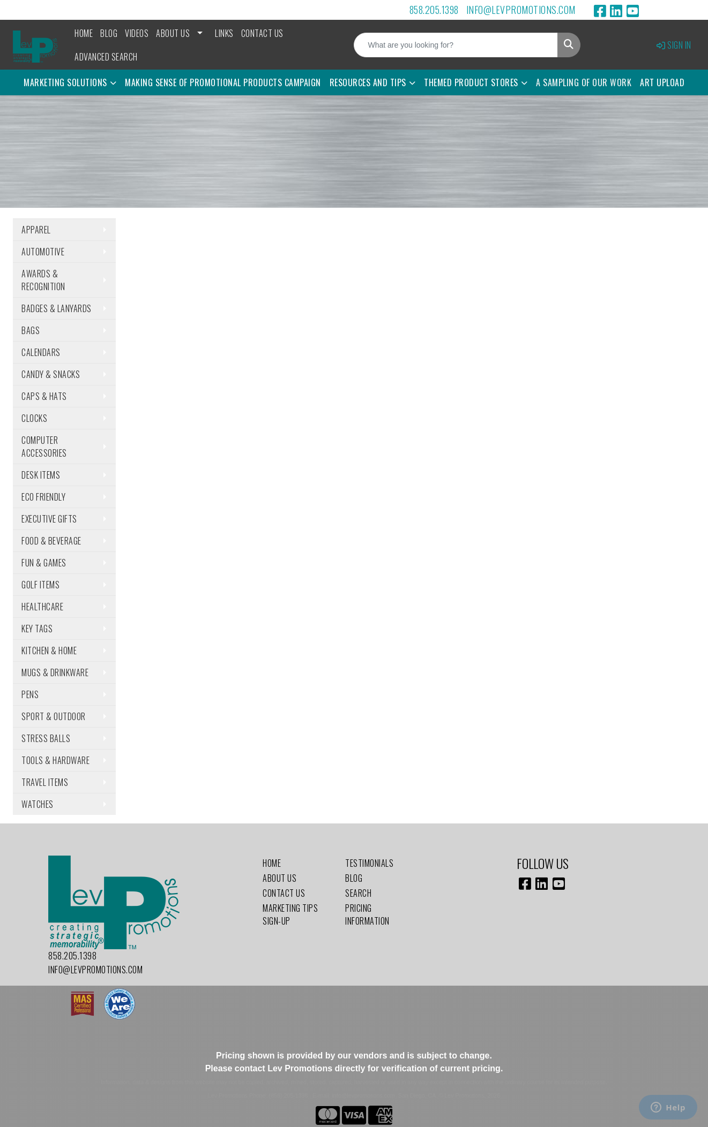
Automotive (42, 251)
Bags (30, 330)
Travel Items (44, 782)
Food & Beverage (51, 540)
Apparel (36, 229)
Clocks (34, 418)
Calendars (41, 352)
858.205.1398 (434, 10)
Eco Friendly (43, 496)
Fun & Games (43, 562)
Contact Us (262, 33)
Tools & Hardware (55, 760)
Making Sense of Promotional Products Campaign (223, 82)
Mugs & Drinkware (54, 672)
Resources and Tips (368, 82)
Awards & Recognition (43, 280)
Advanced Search (106, 56)
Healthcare (42, 606)
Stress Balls (45, 738)
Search (358, 893)
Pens (30, 694)
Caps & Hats (44, 396)
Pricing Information (367, 914)
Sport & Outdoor (53, 716)
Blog (108, 33)
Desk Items (40, 474)
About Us (173, 33)
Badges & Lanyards (56, 308)
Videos (136, 33)
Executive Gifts (49, 518)
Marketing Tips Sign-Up (290, 914)
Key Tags (37, 628)
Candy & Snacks (50, 374)
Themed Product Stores (471, 82)
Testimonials (369, 863)
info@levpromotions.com (521, 10)
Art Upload (662, 82)
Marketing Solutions (65, 82)
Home (83, 33)
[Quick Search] (455, 45)
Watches (37, 804)
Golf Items (40, 584)
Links (224, 33)
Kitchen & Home (49, 650)
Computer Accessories (44, 446)
